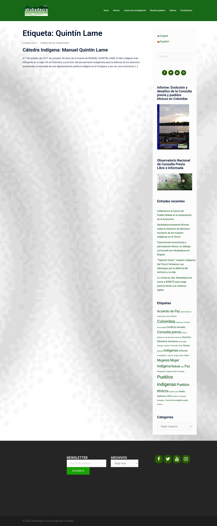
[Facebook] (164, 72)
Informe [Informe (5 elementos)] (183, 350)
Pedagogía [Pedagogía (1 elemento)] (161, 371)
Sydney (70, 520)
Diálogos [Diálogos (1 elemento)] (160, 346)
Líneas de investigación (135, 10)
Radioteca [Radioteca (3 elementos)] (162, 396)
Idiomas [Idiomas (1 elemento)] (160, 351)
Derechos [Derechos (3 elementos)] (186, 337)
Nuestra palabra (157, 10)
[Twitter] (170, 72)
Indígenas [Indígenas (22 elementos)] (171, 350)
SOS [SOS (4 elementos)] (169, 396)
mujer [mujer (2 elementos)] (186, 355)
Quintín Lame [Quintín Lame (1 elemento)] (174, 392)
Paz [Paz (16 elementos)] (187, 366)
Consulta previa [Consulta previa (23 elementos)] (169, 332)
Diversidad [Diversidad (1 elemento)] (182, 342)
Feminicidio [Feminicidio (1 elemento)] (174, 346)
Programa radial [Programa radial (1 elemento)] (171, 371)
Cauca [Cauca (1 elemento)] (168, 316)
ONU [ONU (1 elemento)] (182, 367)
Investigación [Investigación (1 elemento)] (162, 355)
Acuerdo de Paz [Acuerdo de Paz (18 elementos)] (168, 311)
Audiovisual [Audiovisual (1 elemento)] (161, 316)
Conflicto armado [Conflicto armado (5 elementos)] (176, 327)
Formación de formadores (54, 43)
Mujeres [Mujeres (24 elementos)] (163, 360)
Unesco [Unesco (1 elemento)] (160, 404)
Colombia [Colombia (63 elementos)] (166, 321)
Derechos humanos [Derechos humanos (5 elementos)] (167, 341)
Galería (172, 10)
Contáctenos (186, 10)
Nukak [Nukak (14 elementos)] (175, 366)
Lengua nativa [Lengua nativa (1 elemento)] (178, 355)
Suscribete (78, 471)
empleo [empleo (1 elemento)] (166, 346)
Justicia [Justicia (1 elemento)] (170, 355)
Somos (116, 10)
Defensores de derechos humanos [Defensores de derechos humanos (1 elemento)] (169, 337)
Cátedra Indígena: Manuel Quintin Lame (65, 50)
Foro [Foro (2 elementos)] (181, 345)
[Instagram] (183, 72)
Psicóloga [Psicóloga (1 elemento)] (180, 371)
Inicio (106, 10)
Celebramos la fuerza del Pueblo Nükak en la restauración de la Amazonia (174, 215)
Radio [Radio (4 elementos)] (182, 391)
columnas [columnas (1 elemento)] (179, 322)
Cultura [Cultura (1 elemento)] (184, 333)
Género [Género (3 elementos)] (186, 345)
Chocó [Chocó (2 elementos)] (173, 316)
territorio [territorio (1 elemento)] (175, 396)
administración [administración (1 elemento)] (186, 312)
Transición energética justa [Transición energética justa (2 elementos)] (176, 400)
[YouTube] (177, 72)
